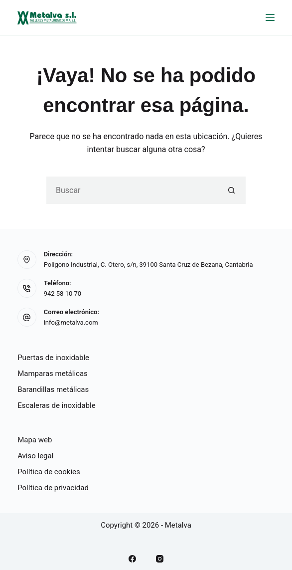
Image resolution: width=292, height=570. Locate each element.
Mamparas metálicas (52, 373)
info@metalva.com (71, 322)
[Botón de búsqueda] (232, 190)
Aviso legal (35, 455)
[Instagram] (159, 559)
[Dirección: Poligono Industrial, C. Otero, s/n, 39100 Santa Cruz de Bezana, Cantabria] (26, 259)
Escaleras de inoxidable (56, 405)
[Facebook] (132, 559)
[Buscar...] (132, 190)
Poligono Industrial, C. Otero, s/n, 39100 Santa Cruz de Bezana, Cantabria (148, 264)
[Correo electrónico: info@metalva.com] (26, 317)
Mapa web (34, 439)
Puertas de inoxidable (53, 357)
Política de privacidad (53, 487)
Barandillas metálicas (53, 389)
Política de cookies (48, 471)
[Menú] (270, 17)
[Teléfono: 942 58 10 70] (26, 288)
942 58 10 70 (62, 293)
